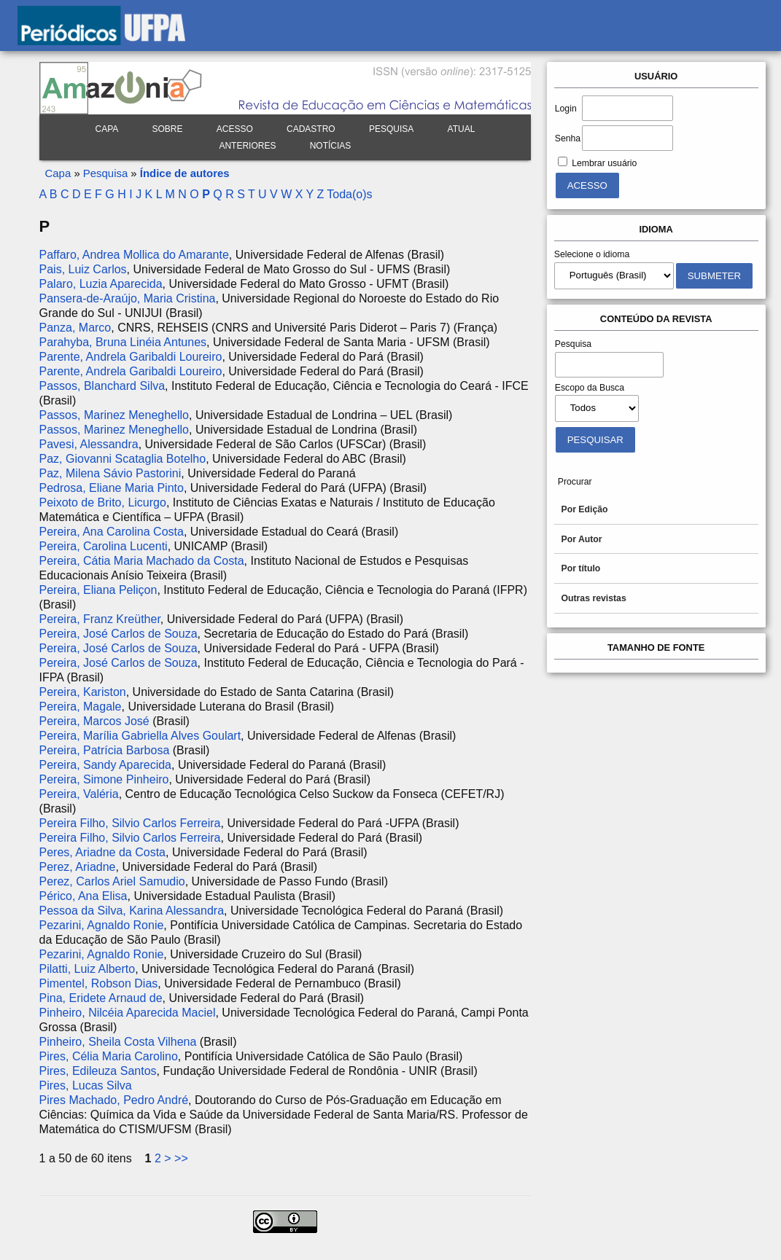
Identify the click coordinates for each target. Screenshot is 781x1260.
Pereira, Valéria (79, 794)
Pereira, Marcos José (94, 721)
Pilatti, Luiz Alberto (87, 969)
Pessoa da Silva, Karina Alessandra (131, 910)
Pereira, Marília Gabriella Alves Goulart (140, 735)
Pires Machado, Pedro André (114, 1100)
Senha (567, 138)
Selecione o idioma (592, 254)
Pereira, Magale (80, 706)
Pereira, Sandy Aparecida (105, 765)
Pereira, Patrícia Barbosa (104, 750)
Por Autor (582, 539)
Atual (461, 129)
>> (181, 1158)
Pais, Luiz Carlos (83, 269)
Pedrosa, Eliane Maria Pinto (111, 488)
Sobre (167, 129)
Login (566, 108)
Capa (106, 129)
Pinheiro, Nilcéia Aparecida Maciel (127, 1012)
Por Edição (585, 509)
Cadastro (311, 129)
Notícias (330, 146)
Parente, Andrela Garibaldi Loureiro (130, 357)
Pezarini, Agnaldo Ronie (101, 925)
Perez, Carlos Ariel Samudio (112, 881)
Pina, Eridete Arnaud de (101, 998)
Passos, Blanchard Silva (102, 386)
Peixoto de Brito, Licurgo (102, 502)
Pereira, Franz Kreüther (99, 619)
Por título (581, 568)
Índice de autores (185, 173)
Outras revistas (594, 598)
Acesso (235, 129)
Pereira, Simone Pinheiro (104, 779)
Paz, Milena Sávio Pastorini (110, 473)
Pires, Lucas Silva (85, 1085)
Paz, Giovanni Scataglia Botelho (122, 459)
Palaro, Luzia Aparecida (101, 284)
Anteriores (247, 146)
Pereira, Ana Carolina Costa (111, 531)
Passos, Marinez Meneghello (114, 415)
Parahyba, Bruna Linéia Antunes (123, 342)
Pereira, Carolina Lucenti (103, 546)
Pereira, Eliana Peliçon (98, 590)
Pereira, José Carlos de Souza (118, 633)
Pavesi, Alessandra (89, 444)
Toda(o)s (349, 194)
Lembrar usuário (604, 163)
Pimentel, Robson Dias (98, 983)
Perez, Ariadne (77, 867)
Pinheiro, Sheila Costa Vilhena (118, 1042)
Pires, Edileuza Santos (98, 1071)
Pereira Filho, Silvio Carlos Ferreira (130, 823)
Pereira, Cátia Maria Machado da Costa (141, 561)
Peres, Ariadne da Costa (102, 852)
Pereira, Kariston (82, 692)
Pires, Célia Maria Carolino (108, 1056)
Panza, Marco (75, 327)
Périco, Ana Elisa (83, 896)
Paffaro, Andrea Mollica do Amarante (134, 255)
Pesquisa (391, 129)
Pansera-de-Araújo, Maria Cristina (127, 298)
